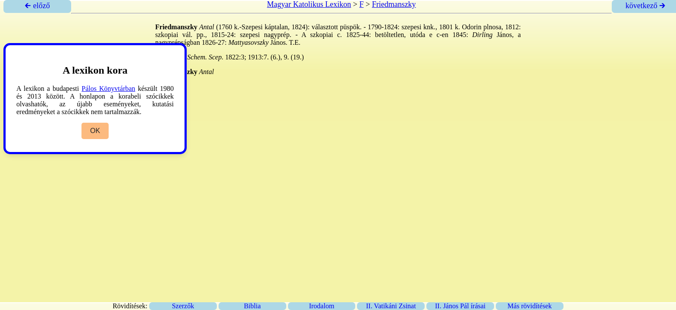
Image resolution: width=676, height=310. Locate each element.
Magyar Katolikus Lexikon (309, 4)
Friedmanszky (394, 4)
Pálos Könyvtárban (108, 88)
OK (95, 130)
